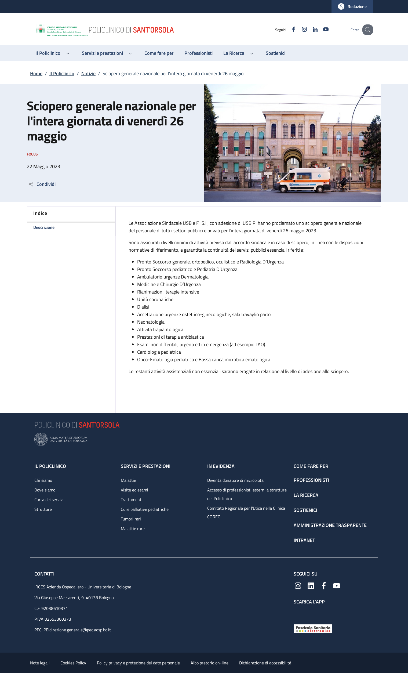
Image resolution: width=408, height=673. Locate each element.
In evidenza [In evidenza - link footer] (221, 466)
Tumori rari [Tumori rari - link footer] (131, 519)
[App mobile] (298, 613)
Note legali (40, 663)
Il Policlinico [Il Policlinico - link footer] (50, 466)
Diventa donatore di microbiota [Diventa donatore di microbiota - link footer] (235, 480)
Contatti (45, 573)
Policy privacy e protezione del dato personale (138, 663)
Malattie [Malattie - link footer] (128, 480)
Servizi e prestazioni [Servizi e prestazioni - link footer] (145, 466)
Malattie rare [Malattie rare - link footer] (133, 528)
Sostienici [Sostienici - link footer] (305, 510)
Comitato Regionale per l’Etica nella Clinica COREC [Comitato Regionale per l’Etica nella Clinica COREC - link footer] (246, 512)
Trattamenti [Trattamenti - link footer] (132, 499)
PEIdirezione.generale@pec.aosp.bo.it (77, 630)
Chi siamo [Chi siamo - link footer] (43, 480)
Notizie (88, 73)
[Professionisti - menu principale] (198, 53)
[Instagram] (298, 29)
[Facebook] (288, 29)
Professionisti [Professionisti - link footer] (311, 480)
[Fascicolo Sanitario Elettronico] (313, 628)
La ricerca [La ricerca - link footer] (306, 495)
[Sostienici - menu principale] (275, 53)
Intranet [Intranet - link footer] (304, 540)
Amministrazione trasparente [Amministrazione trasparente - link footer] (330, 525)
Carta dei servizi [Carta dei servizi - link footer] (49, 499)
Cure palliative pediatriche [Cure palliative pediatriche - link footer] (145, 509)
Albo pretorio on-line (209, 663)
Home (36, 73)
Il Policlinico (61, 73)
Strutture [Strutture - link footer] (43, 509)
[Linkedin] (309, 29)
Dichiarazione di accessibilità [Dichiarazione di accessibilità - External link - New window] (265, 663)
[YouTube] (320, 29)
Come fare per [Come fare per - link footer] (311, 466)
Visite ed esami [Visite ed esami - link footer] (134, 490)
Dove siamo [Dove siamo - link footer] (44, 490)
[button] (352, 6)
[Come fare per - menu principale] (159, 53)
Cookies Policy (73, 663)
